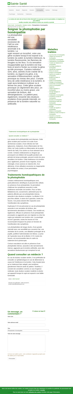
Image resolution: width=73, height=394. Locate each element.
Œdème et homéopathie (55, 111)
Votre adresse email (13, 322)
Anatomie (11, 10)
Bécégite (51, 106)
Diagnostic (24, 10)
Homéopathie (39, 10)
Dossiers (32, 10)
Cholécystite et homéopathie (56, 95)
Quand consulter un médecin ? (18, 136)
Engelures (51, 87)
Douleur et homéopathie (55, 80)
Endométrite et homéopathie (56, 59)
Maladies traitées (27, 25)
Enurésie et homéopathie (55, 99)
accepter (42, 390)
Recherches (20, 14)
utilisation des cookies (35, 392)
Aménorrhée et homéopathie (56, 83)
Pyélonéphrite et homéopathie (56, 61)
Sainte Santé (18, 3)
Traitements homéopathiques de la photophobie (24, 131)
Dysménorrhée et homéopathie (57, 55)
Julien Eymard (22, 26)
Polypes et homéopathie (55, 104)
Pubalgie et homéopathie (55, 82)
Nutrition (48, 10)
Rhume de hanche (53, 71)
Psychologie (12, 14)
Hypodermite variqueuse (55, 69)
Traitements (29, 14)
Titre (9, 328)
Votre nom (10, 316)
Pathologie (54, 10)
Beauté (18, 10)
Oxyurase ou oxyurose (54, 115)
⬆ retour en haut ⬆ (38, 311)
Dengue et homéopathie (55, 72)
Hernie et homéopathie (55, 85)
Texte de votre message (14, 333)
